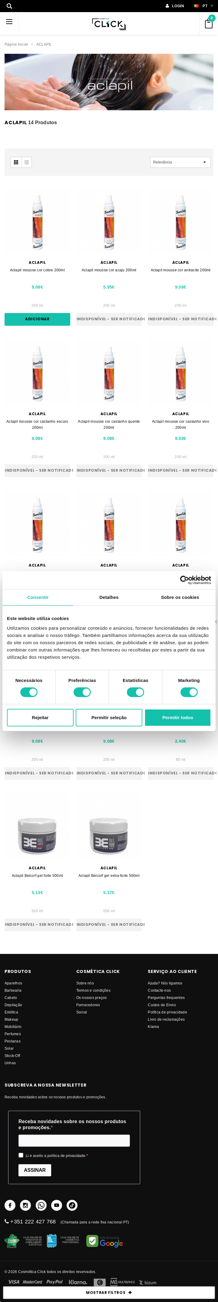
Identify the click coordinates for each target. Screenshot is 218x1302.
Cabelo (11, 997)
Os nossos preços (91, 997)
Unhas (10, 1063)
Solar (9, 1048)
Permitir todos (177, 717)
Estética (11, 1012)
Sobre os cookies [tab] (180, 596)
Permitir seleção (109, 717)
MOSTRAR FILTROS (109, 1292)
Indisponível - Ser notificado (109, 318)
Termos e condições (93, 990)
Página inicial (16, 44)
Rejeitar (40, 717)
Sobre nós (85, 983)
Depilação (13, 1005)
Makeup (11, 1019)
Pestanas (13, 1041)
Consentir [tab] (38, 596)
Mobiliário (13, 1026)
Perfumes (13, 1034)
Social (81, 1012)
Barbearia (13, 990)
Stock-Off (12, 1055)
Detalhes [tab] (108, 596)
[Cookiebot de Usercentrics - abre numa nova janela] (184, 579)
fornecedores (88, 1005)
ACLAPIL (44, 44)
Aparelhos (13, 983)
